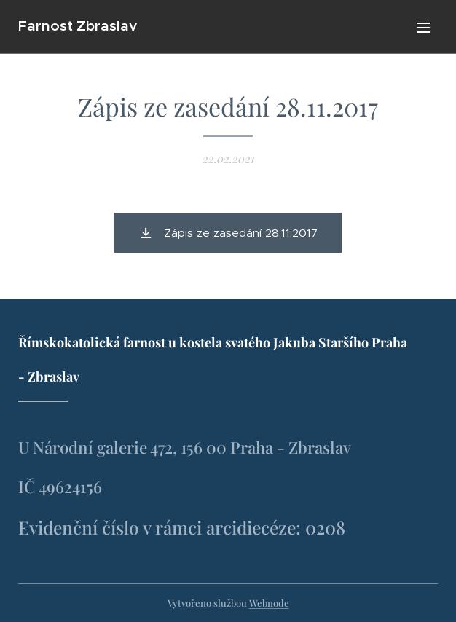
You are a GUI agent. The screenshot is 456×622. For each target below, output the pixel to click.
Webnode (269, 603)
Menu (423, 27)
